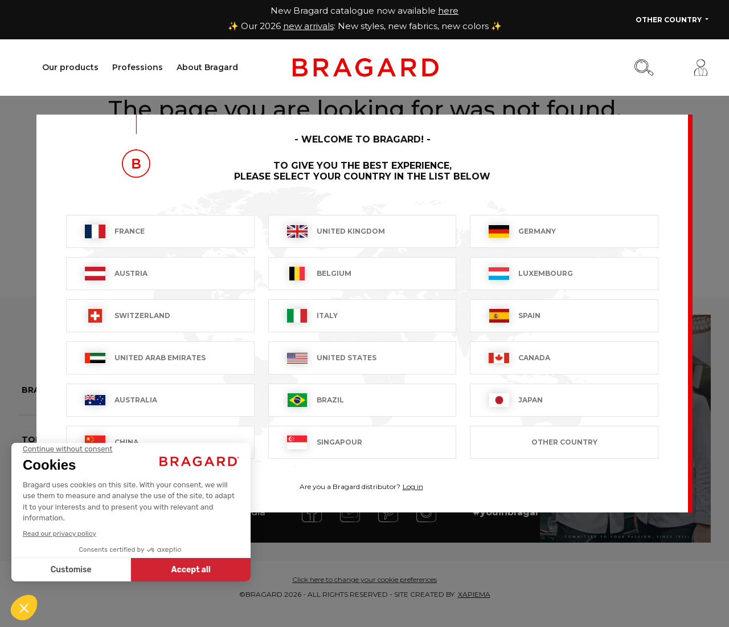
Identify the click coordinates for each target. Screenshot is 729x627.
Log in (413, 486)
